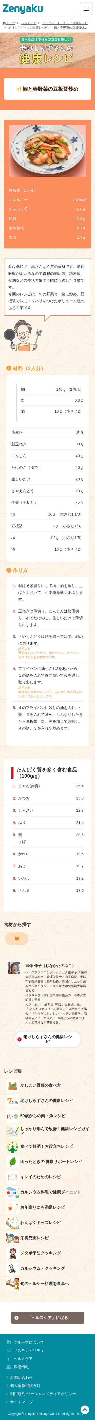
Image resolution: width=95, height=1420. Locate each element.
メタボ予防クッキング (33, 1253)
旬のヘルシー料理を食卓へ (37, 1284)
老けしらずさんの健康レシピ (28, 27)
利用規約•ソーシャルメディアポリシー (40, 1394)
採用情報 (17, 1367)
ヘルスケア (28, 23)
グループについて (24, 1342)
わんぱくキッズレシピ (33, 1223)
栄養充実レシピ (27, 1238)
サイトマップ (19, 1402)
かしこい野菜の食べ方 (33, 1085)
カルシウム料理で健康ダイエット (43, 1192)
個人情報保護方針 (23, 1385)
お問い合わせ (19, 1377)
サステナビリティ (24, 1350)
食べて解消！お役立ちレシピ (39, 1146)
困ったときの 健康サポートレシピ (44, 1162)
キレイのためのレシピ (33, 1177)
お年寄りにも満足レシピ (35, 1207)
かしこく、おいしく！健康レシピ (65, 23)
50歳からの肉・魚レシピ (35, 1116)
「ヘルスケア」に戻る (41, 1318)
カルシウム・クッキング (35, 1268)
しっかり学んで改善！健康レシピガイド (47, 1131)
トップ (9, 23)
